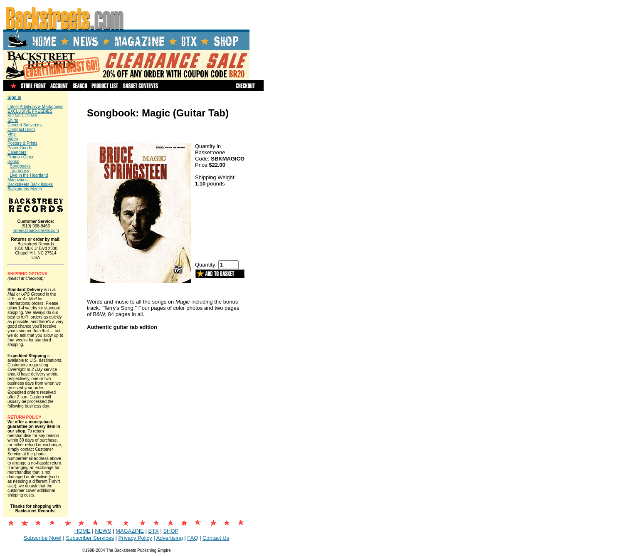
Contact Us (215, 538)
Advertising (169, 538)
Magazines (17, 180)
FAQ (192, 538)
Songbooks (20, 166)
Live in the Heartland (29, 175)
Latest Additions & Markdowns (35, 106)
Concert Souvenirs (24, 125)
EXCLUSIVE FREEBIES (29, 111)
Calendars (17, 152)
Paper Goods (19, 148)
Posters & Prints (22, 143)
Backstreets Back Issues (30, 184)
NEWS (103, 531)
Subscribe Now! (43, 538)
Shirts (12, 120)
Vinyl (12, 134)
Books (13, 161)
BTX (153, 531)
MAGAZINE (130, 531)
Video (12, 138)
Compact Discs (21, 129)
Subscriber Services (90, 538)
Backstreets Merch (24, 189)
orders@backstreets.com (35, 230)
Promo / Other (20, 157)
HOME (82, 531)
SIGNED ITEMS (22, 116)
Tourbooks (19, 170)
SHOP (170, 531)
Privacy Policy (135, 538)
